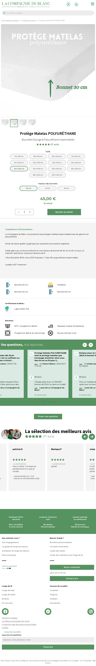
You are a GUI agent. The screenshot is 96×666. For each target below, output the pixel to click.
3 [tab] (47, 402)
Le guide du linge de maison (15, 547)
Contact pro (72, 578)
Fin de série (7, 603)
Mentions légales (10, 618)
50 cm (66, 188)
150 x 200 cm (57, 169)
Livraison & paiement (24, 567)
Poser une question (48, 416)
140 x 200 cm (38, 169)
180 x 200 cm (38, 175)
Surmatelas (55, 603)
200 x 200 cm (57, 175)
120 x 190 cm (57, 162)
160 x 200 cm (76, 169)
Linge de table (8, 594)
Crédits (5, 628)
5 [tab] (53, 402)
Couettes (54, 590)
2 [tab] (44, 402)
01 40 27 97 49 (58, 573)
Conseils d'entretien (59, 547)
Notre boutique (9, 555)
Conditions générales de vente (16, 621)
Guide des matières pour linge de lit (66, 555)
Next (91, 345)
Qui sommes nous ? (11, 538)
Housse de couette (58, 586)
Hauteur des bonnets (48, 184)
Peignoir (54, 594)
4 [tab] (50, 402)
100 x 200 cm (38, 162)
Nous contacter (72, 567)
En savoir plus (40, 395)
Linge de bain (8, 590)
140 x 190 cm (19, 169)
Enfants (5, 599)
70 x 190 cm (19, 156)
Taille (48, 152)
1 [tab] (41, 402)
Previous (85, 345)
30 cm (28, 188)
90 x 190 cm (76, 156)
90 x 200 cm (19, 162)
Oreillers (54, 599)
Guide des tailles (57, 551)
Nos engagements (10, 542)
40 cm (47, 188)
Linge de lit (7, 586)
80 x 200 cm (57, 156)
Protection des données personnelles (19, 624)
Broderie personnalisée (61, 542)
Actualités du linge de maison (15, 551)
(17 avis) (55, 144)
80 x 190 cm (38, 156)
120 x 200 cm (76, 162)
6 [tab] (56, 402)
